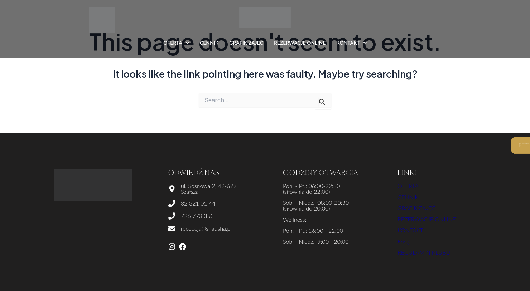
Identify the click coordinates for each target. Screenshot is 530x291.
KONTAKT (351, 43)
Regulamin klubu (424, 252)
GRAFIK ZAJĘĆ (246, 43)
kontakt (410, 230)
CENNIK (209, 43)
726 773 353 (197, 215)
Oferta (408, 185)
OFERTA (176, 43)
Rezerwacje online (427, 219)
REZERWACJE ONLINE (300, 43)
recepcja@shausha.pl (206, 228)
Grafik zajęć (416, 207)
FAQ (403, 241)
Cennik (408, 196)
